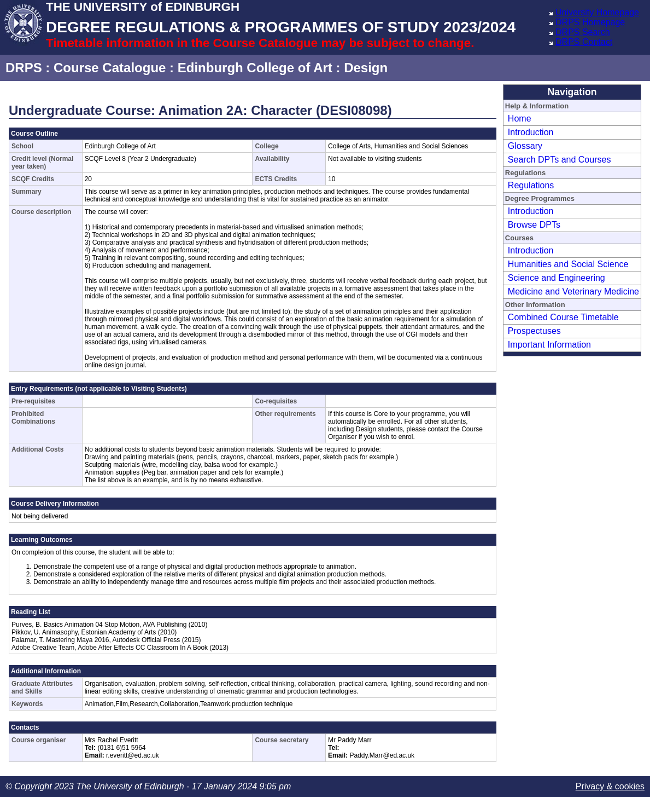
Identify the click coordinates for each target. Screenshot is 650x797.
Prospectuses (534, 331)
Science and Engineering (556, 277)
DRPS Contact (583, 42)
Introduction (531, 132)
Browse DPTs (534, 224)
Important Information (549, 344)
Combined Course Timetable (563, 317)
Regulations (531, 185)
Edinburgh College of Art (255, 67)
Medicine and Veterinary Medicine (573, 291)
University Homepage (597, 12)
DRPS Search (582, 32)
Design (366, 67)
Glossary (525, 146)
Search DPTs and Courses (559, 159)
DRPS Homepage (590, 22)
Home (519, 118)
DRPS (23, 67)
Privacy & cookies (610, 786)
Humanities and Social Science (568, 264)
